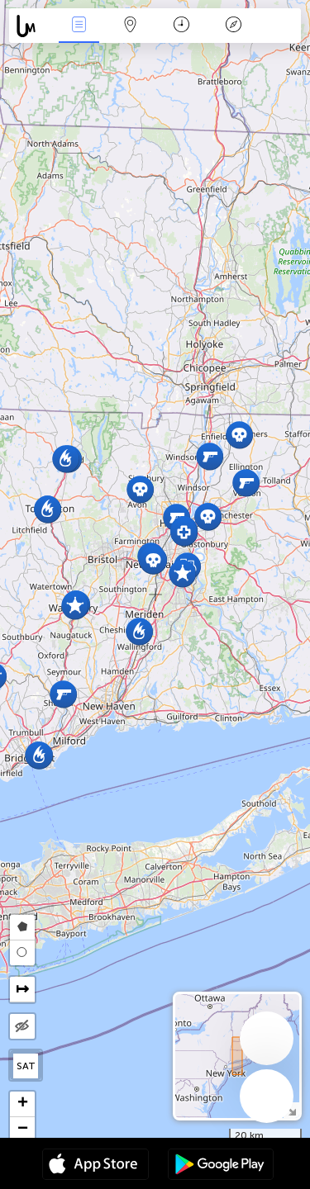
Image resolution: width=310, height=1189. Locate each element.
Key (233, 26)
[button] (140, 489)
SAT (26, 1066)
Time (181, 26)
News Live (78, 26)
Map (130, 26)
